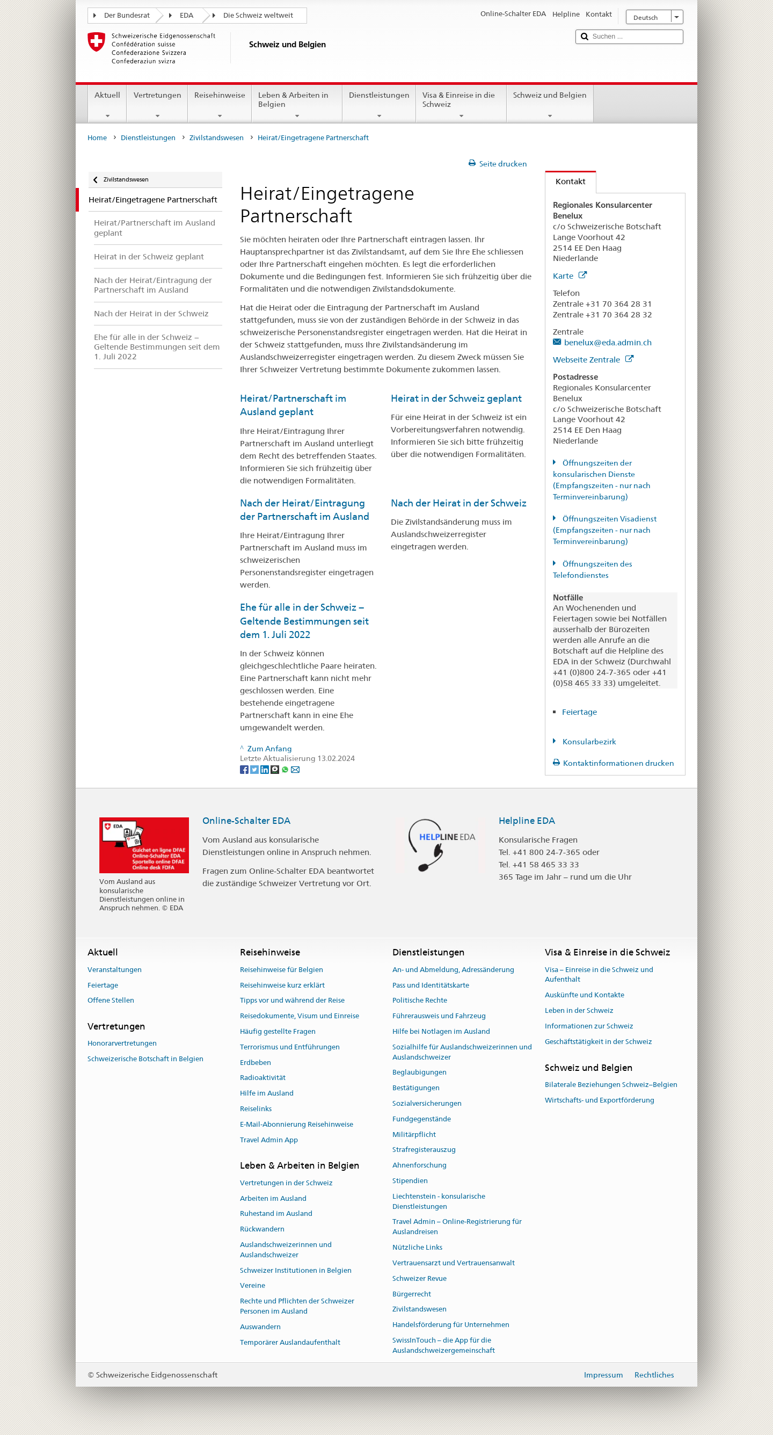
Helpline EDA (527, 820)
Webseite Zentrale (593, 359)
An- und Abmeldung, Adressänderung (453, 970)
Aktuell (107, 105)
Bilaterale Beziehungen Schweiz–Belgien (611, 1085)
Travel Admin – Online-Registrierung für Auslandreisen (457, 1227)
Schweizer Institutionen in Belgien (296, 1270)
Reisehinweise (219, 105)
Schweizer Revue (419, 1278)
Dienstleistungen (379, 105)
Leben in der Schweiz (579, 1010)
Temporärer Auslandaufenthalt (290, 1342)
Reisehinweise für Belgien (281, 970)
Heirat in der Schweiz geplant (456, 398)
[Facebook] (245, 769)
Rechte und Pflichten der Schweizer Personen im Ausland (297, 1306)
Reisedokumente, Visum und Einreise (299, 1016)
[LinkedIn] (265, 769)
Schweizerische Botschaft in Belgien (145, 1059)
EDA (186, 15)
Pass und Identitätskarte (430, 985)
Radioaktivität (263, 1078)
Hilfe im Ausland (267, 1093)
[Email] (295, 769)
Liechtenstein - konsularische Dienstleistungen (438, 1201)
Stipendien (410, 1181)
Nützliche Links (417, 1247)
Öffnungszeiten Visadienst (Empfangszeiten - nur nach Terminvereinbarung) (605, 530)
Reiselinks (256, 1109)
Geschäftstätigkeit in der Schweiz (598, 1042)
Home (97, 138)
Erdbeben (255, 1063)
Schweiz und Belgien (550, 105)
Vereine (252, 1286)
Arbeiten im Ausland (273, 1198)
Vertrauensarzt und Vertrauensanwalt (453, 1263)
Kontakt (565, 181)
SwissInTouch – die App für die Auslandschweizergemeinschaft (443, 1345)
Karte (570, 276)
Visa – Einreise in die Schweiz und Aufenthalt (599, 975)
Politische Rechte (419, 1001)
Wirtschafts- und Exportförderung (599, 1100)
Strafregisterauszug (424, 1150)
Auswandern (260, 1327)
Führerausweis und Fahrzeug (439, 1016)
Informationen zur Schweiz (589, 1026)
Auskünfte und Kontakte (584, 995)
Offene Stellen (110, 1001)
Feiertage (579, 712)
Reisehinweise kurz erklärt (282, 985)
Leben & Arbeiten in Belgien (297, 105)
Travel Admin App (269, 1140)
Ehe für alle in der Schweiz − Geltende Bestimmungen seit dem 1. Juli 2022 (304, 620)
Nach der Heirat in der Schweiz (459, 503)
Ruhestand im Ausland (276, 1214)
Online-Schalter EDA (246, 820)
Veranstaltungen (114, 970)
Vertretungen (157, 105)
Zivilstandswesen (216, 138)
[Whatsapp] (286, 769)
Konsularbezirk (588, 741)
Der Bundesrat (127, 15)
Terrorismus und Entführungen (290, 1047)
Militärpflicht (414, 1134)
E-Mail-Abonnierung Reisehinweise (296, 1124)
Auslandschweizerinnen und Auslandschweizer (286, 1250)
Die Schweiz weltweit (258, 15)
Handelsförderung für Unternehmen (450, 1325)
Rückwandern (262, 1229)
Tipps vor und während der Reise (292, 1001)
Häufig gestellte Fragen (278, 1031)
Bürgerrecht (411, 1294)
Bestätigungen (416, 1088)
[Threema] (276, 769)
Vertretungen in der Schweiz (286, 1183)
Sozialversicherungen (427, 1103)
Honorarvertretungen (122, 1044)
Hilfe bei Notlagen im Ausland (441, 1031)
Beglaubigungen (419, 1073)
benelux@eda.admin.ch (608, 342)
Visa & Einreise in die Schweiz (461, 105)
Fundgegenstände (421, 1119)
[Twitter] (255, 769)
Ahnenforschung (419, 1165)
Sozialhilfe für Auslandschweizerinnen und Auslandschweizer (462, 1052)
